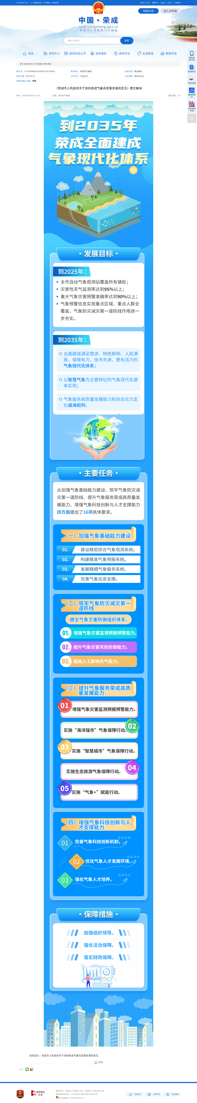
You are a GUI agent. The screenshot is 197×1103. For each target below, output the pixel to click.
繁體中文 (155, 3)
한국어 (169, 3)
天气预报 (47, 3)
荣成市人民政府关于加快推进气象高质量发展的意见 (70, 1055)
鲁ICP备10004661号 (89, 1094)
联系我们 (134, 1094)
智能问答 (55, 3)
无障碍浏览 (35, 3)
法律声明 (153, 1094)
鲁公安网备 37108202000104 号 (70, 1098)
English (163, 3)
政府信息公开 (29, 64)
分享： (22, 1069)
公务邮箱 (177, 3)
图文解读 (47, 64)
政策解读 (39, 64)
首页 (21, 64)
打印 (98, 1062)
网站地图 (172, 1094)
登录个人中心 (145, 3)
